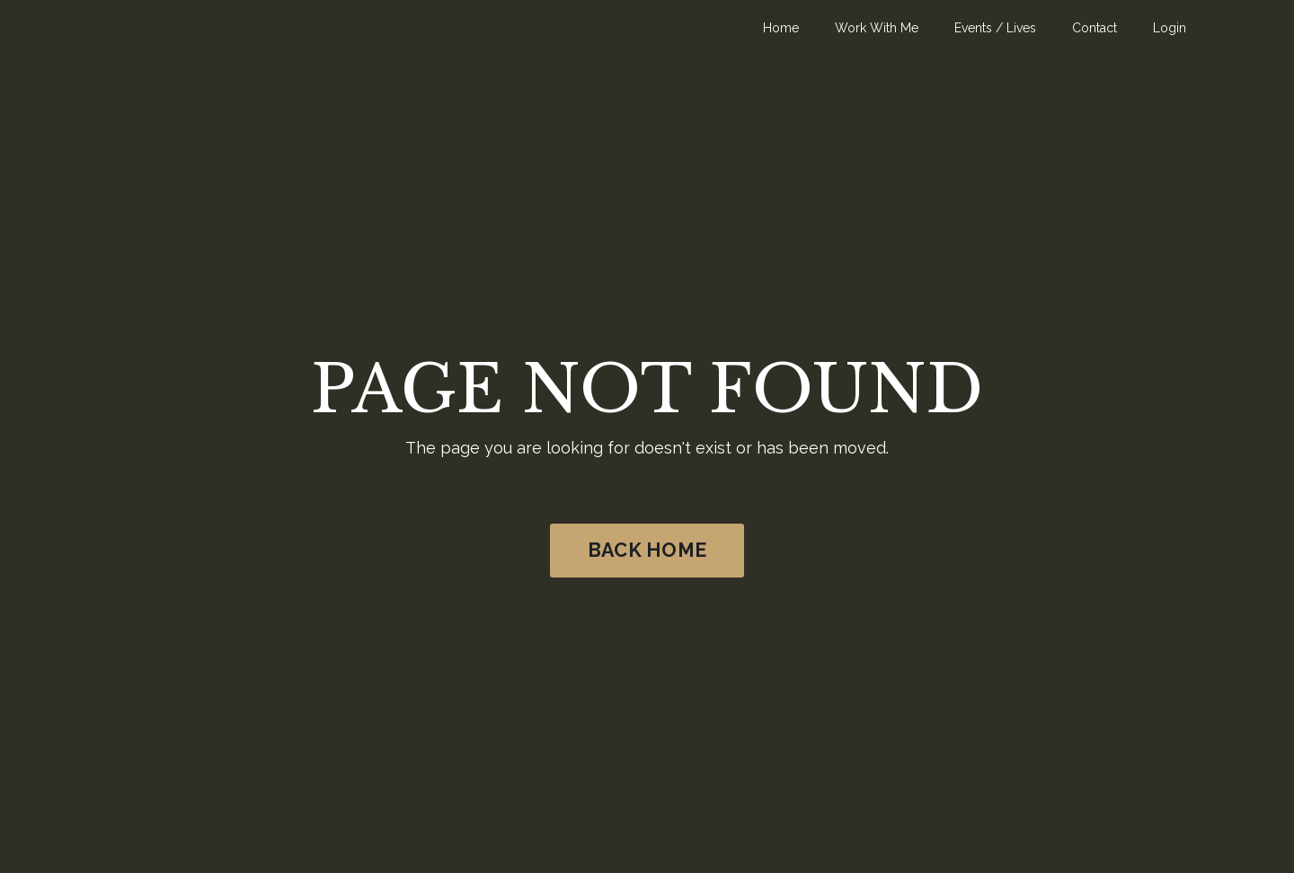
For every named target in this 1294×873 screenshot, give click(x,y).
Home (781, 28)
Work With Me (876, 28)
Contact (1094, 28)
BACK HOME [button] (647, 550)
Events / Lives (995, 28)
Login (1169, 28)
